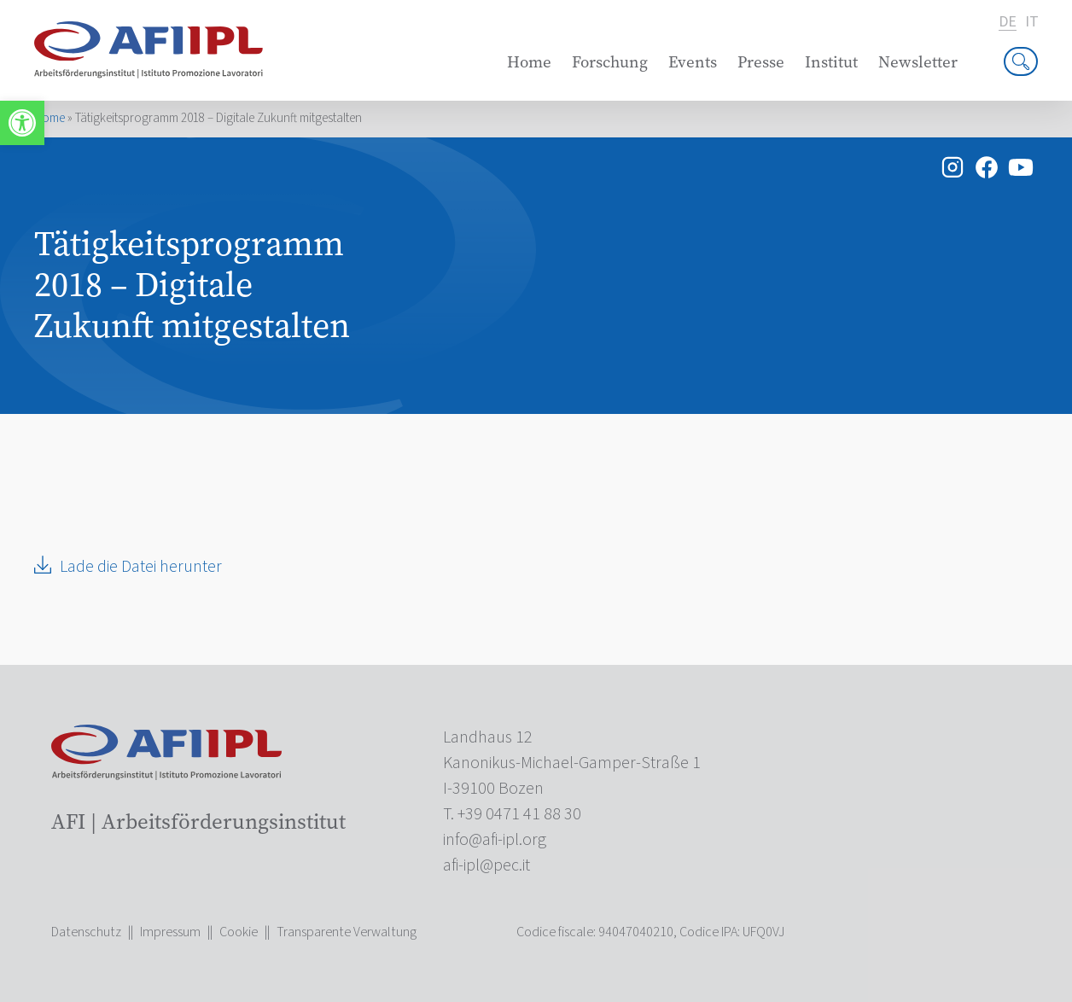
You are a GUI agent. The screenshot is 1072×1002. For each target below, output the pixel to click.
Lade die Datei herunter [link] (141, 567)
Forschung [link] (610, 62)
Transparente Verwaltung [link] (347, 932)
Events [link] (692, 62)
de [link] (1007, 23)
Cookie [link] (238, 932)
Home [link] (529, 62)
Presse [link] (760, 62)
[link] (22, 123)
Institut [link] (831, 62)
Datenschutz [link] (86, 932)
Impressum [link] (170, 932)
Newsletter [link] (918, 62)
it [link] (1031, 22)
